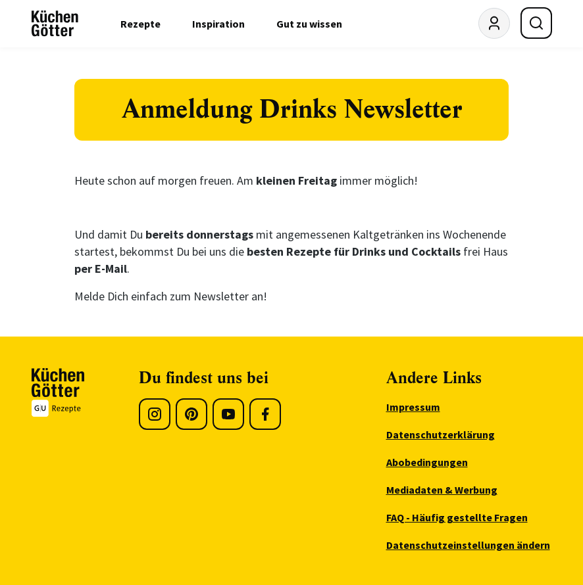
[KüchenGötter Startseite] (55, 23)
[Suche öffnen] (536, 23)
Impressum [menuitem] (413, 406)
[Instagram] (154, 414)
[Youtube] (228, 414)
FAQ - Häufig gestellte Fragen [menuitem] (457, 517)
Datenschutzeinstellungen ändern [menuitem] (468, 544)
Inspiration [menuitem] (218, 23)
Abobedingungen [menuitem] (427, 462)
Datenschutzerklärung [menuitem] (440, 434)
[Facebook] (265, 414)
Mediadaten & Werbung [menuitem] (441, 489)
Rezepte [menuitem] (140, 23)
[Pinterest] (191, 414)
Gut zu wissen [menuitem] (309, 23)
